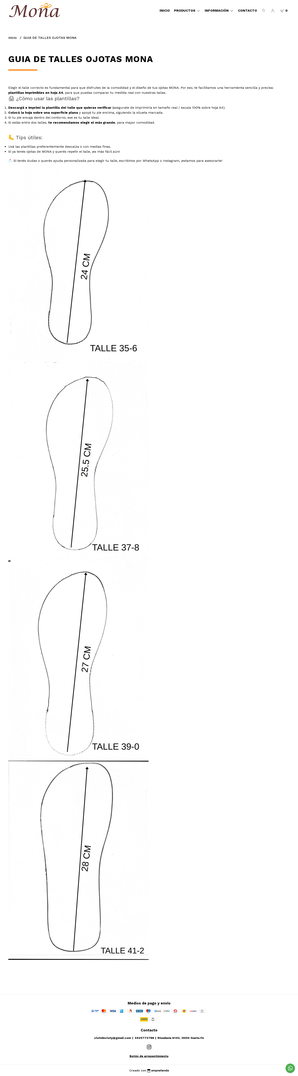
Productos (187, 10)
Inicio (165, 10)
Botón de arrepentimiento (149, 1056)
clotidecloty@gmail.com (112, 1037)
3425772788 (144, 1037)
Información (219, 10)
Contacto (247, 10)
